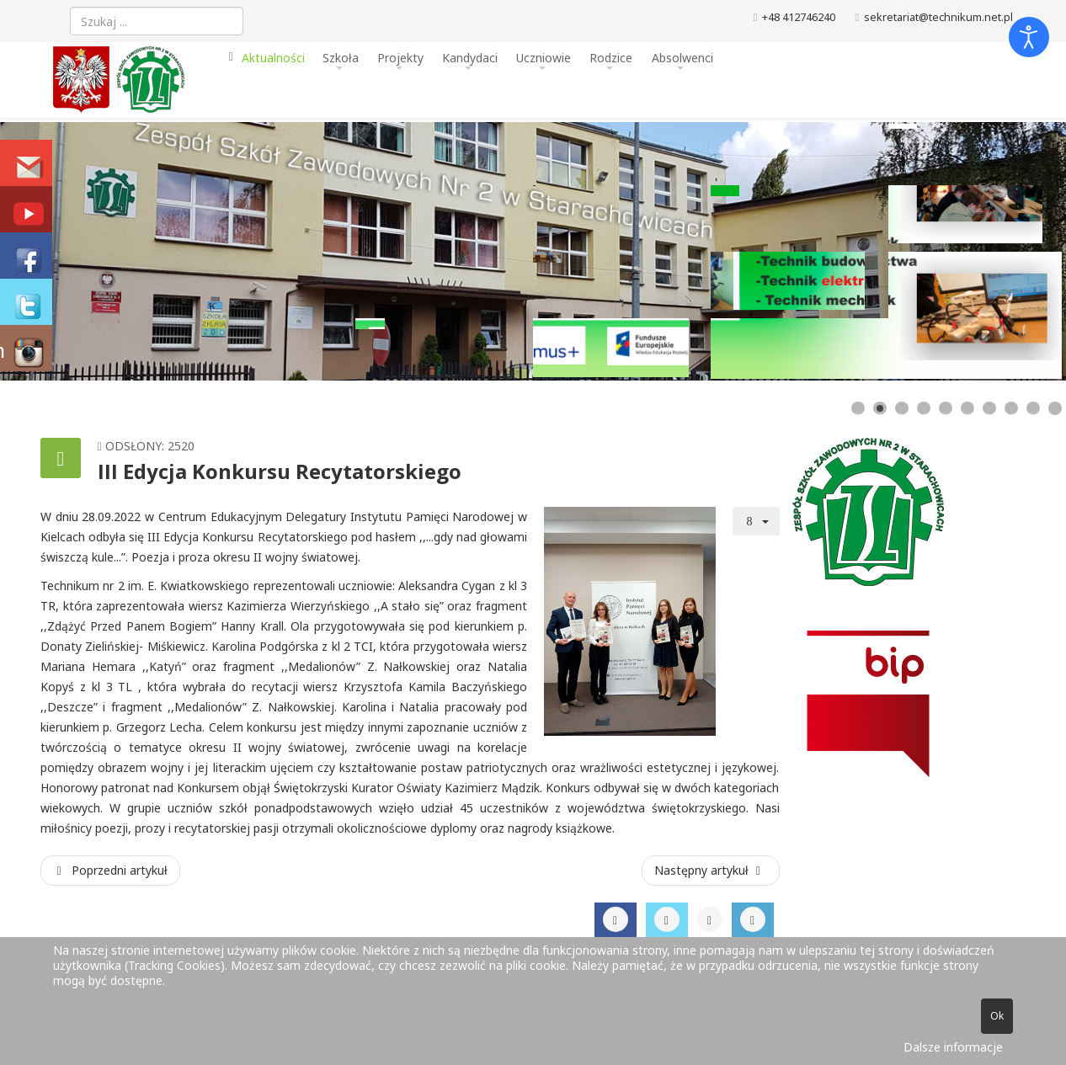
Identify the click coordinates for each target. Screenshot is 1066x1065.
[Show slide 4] (923, 408)
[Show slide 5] (945, 408)
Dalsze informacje (953, 1047)
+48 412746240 (798, 17)
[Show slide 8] (1011, 408)
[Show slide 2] (880, 408)
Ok (997, 1016)
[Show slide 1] (858, 408)
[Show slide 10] (1055, 408)
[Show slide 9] (1033, 408)
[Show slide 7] (989, 408)
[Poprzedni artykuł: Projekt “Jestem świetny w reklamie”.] (110, 870)
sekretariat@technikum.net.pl (938, 17)
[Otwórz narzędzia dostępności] (1029, 37)
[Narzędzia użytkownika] (756, 521)
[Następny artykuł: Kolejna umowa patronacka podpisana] (711, 870)
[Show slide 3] (902, 408)
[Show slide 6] (967, 408)
